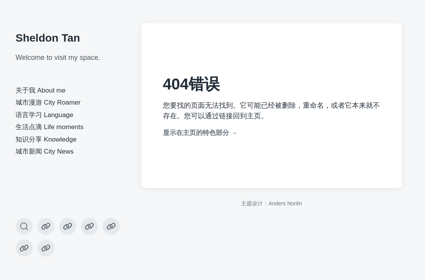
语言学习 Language (44, 115)
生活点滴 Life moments (50, 127)
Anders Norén (285, 203)
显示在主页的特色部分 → (200, 132)
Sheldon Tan (48, 38)
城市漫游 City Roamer (48, 102)
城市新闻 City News (44, 151)
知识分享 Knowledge (46, 139)
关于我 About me (41, 90)
